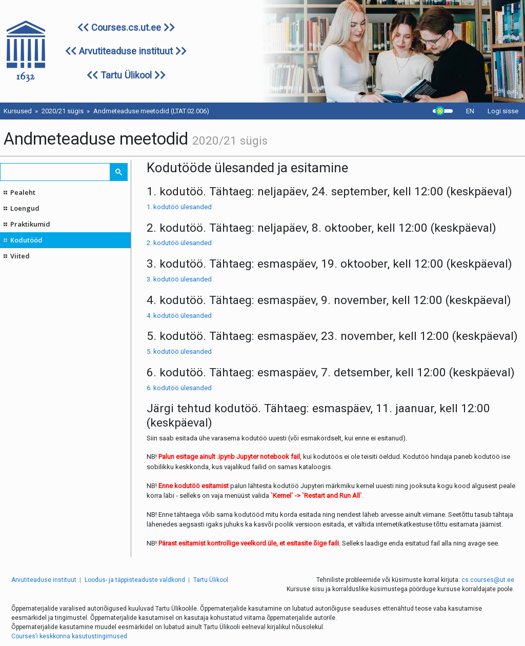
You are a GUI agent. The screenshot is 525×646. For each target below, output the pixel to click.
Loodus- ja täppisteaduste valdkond (135, 579)
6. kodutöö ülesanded (179, 388)
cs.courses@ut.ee (487, 579)
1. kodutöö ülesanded (179, 207)
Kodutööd (26, 240)
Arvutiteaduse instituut (126, 51)
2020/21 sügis (63, 111)
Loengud (24, 208)
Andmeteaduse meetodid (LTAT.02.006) (151, 111)
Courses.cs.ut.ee (126, 27)
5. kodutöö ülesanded (179, 351)
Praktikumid (30, 224)
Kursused (18, 111)
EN (470, 111)
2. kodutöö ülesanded (179, 243)
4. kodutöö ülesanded (179, 315)
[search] (56, 172)
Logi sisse (503, 111)
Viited (20, 255)
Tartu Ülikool (126, 75)
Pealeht (22, 192)
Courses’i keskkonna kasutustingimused (69, 636)
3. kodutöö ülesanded (179, 279)
